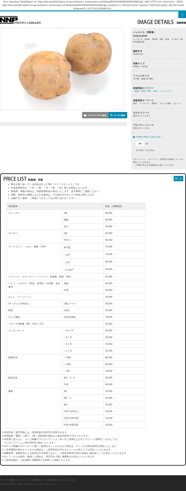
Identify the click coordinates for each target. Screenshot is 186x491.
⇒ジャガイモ (165, 91)
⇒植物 (136, 91)
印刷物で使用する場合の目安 (148, 137)
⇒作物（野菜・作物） (149, 91)
